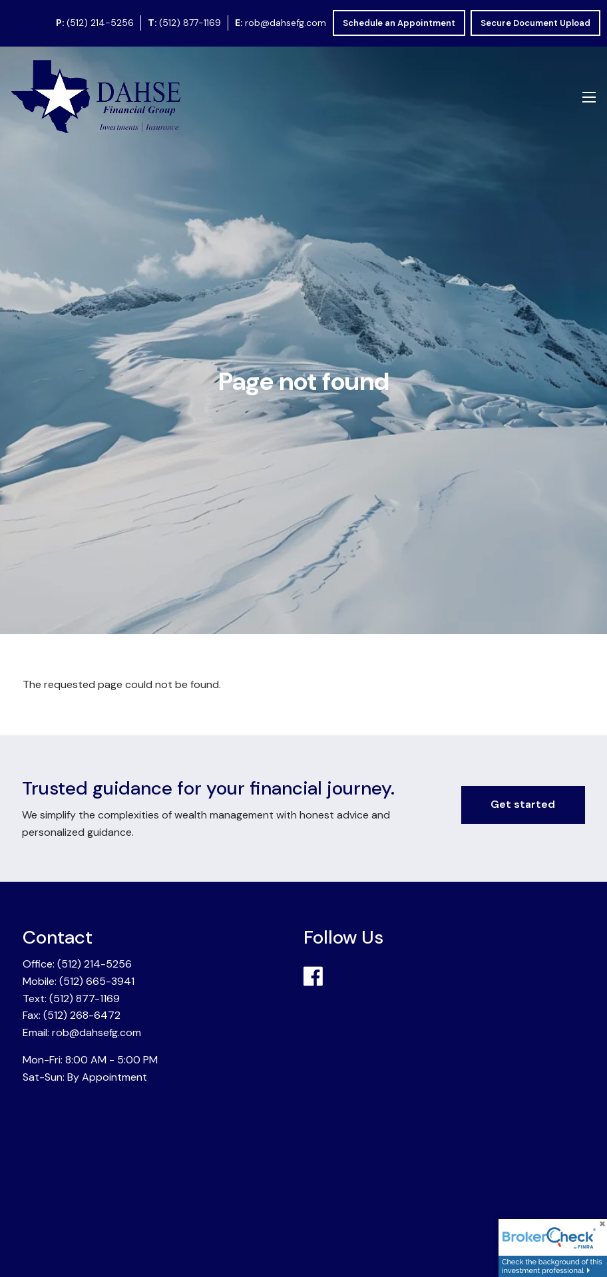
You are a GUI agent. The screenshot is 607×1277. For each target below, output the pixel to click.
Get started (523, 804)
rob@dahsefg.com (285, 23)
